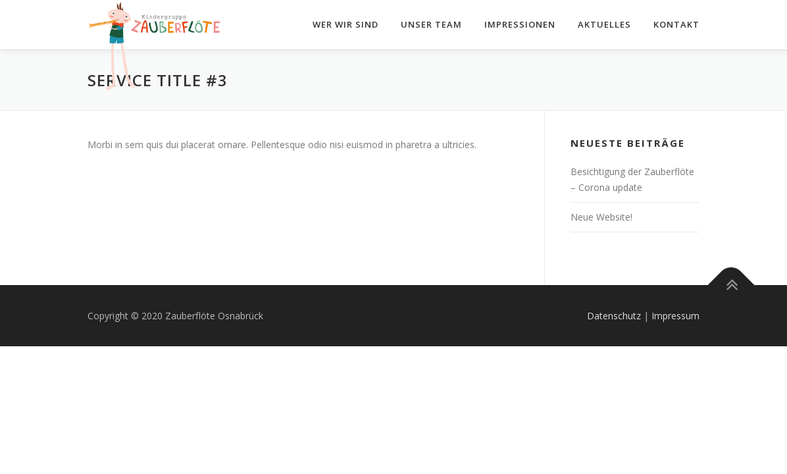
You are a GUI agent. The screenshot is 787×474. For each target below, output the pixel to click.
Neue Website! (601, 217)
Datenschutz (614, 315)
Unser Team (431, 24)
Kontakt (676, 24)
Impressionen (519, 24)
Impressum (675, 315)
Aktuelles (604, 24)
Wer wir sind (345, 24)
